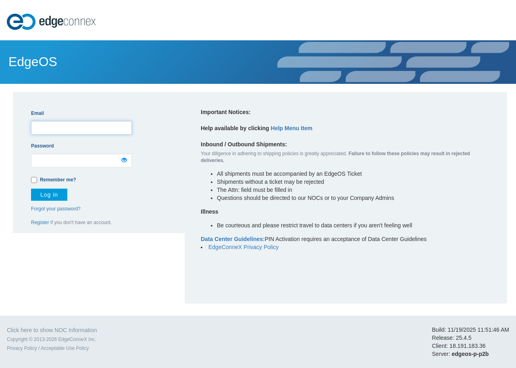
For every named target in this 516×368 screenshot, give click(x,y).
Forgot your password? (56, 209)
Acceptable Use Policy (65, 348)
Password (42, 146)
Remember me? (58, 180)
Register (40, 222)
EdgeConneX (52, 22)
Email (37, 113)
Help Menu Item (291, 128)
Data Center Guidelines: (233, 239)
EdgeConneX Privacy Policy (243, 247)
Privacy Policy (22, 348)
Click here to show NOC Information (52, 330)
